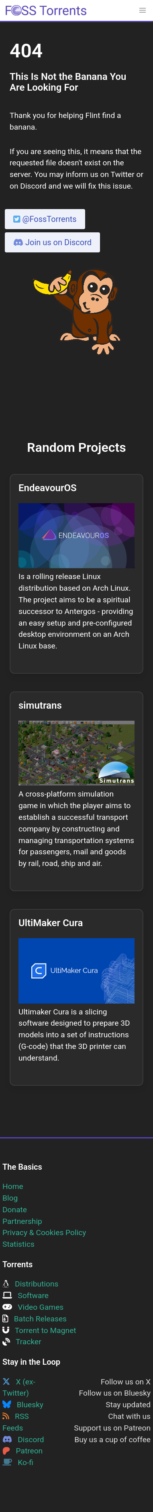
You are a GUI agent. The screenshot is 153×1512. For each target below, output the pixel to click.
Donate (14, 1209)
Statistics (18, 1244)
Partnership (22, 1221)
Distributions (30, 1283)
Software (25, 1295)
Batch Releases (34, 1318)
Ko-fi (17, 1462)
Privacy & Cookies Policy (44, 1232)
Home (12, 1186)
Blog (10, 1198)
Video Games (32, 1307)
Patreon (22, 1450)
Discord (23, 1439)
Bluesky (22, 1404)
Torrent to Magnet (39, 1330)
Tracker (21, 1341)
